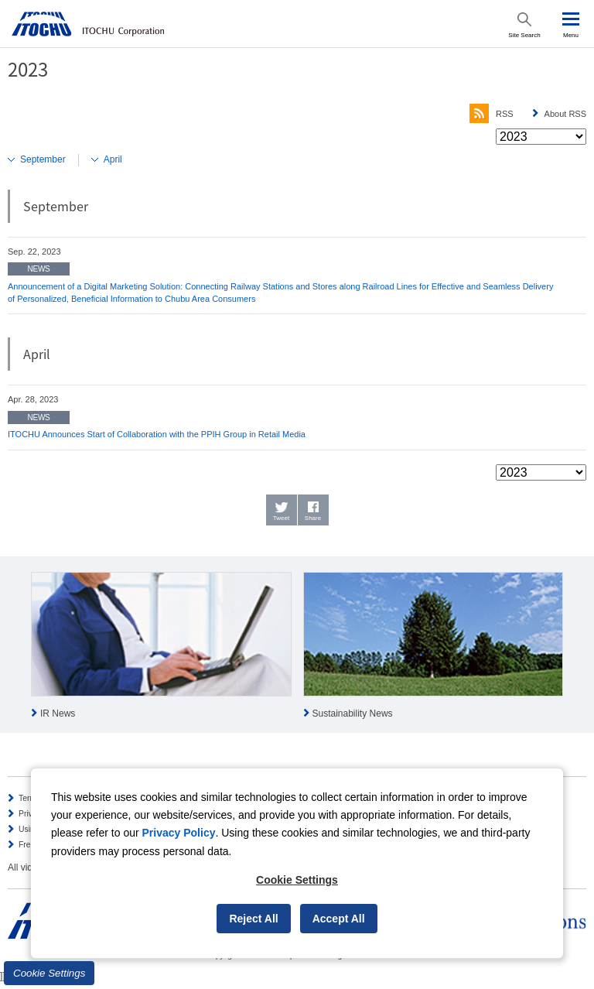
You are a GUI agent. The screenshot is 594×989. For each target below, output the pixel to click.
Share (313, 518)
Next (581, 646)
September (43, 159)
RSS (491, 114)
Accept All (338, 918)
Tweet (281, 518)
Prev (12, 646)
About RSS (565, 113)
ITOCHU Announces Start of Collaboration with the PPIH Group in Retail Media (157, 434)
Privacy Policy (179, 832)
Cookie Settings (49, 973)
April (113, 159)
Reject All (253, 918)
